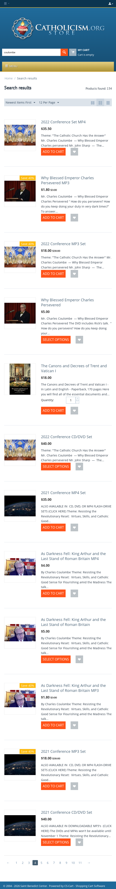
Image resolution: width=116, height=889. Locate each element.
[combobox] (31, 52)
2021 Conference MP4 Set (63, 492)
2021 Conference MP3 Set (63, 751)
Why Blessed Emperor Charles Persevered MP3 (67, 180)
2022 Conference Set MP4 (63, 121)
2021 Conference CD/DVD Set (66, 812)
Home (9, 78)
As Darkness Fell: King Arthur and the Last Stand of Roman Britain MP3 (73, 688)
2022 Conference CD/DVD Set (66, 436)
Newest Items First (20, 102)
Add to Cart (53, 151)
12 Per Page (49, 102)
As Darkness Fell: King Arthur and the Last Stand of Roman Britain (73, 622)
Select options (56, 339)
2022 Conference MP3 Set (63, 243)
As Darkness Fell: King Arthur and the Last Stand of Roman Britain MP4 (73, 556)
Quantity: (47, 400)
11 (80, 863)
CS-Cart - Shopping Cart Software (84, 886)
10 (73, 863)
